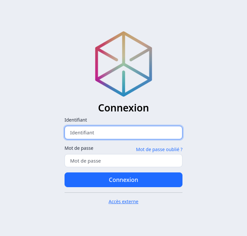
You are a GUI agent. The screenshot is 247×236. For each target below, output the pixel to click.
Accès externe (124, 201)
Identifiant (76, 120)
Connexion (123, 180)
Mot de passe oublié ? (159, 149)
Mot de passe (79, 148)
